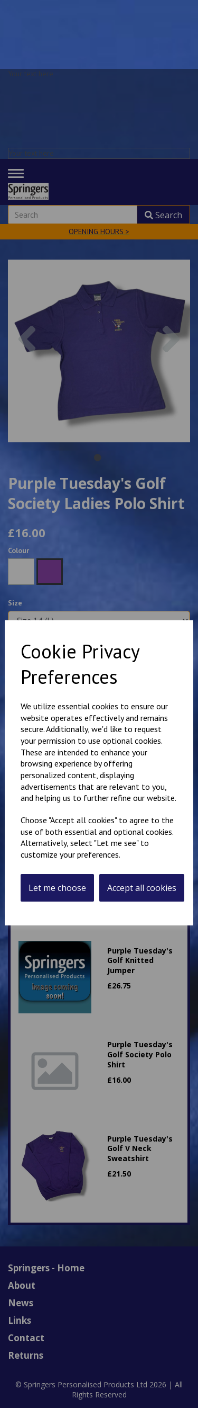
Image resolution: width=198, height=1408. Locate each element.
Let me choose (57, 888)
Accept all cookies (141, 888)
